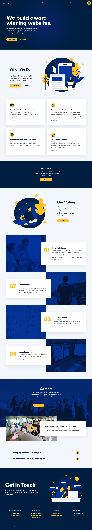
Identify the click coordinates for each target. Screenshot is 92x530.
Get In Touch (23, 39)
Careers (83, 526)
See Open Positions (52, 405)
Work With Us (15, 85)
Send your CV (39, 405)
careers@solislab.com (56, 515)
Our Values (27, 85)
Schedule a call (46, 179)
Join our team (63, 220)
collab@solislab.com (36, 515)
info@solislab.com (15, 515)
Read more (12, 120)
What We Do (12, 39)
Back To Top (62, 526)
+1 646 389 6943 (36, 517)
